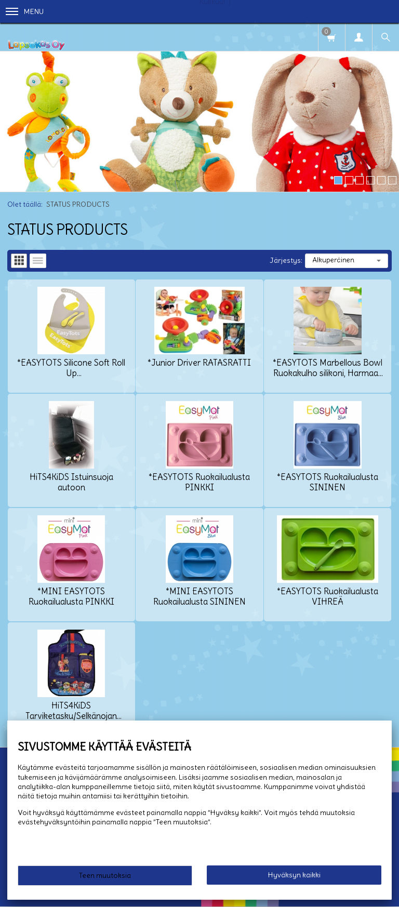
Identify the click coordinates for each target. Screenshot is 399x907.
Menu (25, 11)
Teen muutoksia (105, 875)
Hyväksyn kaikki (294, 874)
